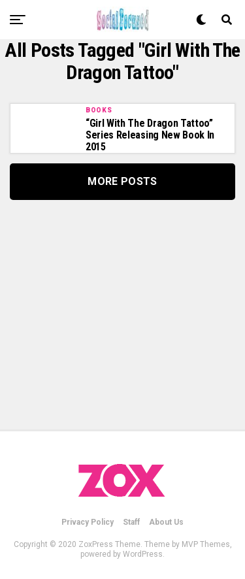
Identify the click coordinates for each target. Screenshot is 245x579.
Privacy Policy (87, 522)
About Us (166, 522)
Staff (131, 522)
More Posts (122, 181)
